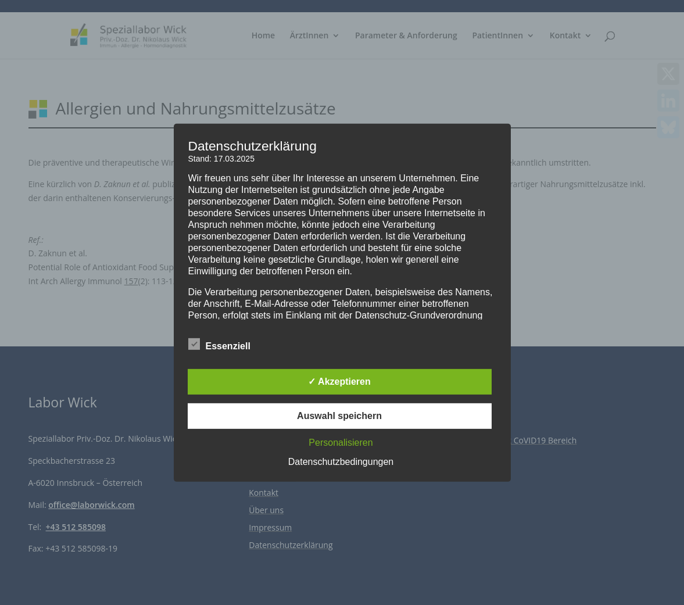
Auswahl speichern (339, 416)
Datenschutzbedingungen (340, 462)
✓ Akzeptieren (339, 381)
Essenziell (219, 344)
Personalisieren (341, 443)
